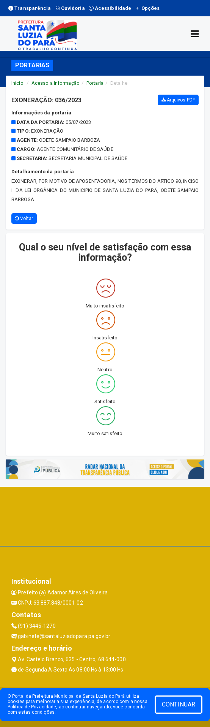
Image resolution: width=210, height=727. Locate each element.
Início (17, 83)
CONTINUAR (178, 704)
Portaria (94, 83)
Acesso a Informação (55, 83)
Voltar (24, 218)
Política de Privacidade (32, 707)
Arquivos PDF (178, 100)
